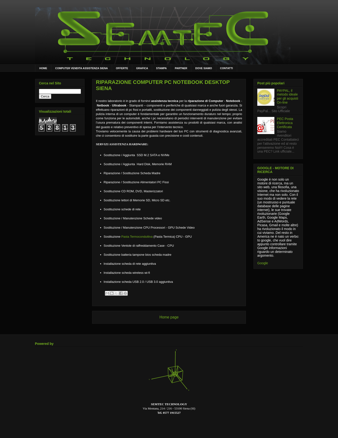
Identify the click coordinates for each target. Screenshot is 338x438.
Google (262, 263)
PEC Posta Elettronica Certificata (285, 123)
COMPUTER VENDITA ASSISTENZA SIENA (81, 68)
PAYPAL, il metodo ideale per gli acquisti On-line (287, 96)
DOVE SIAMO (203, 68)
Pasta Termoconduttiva (137, 236)
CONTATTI (226, 68)
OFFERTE (122, 68)
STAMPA (161, 68)
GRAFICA (142, 68)
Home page (169, 317)
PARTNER (181, 68)
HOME (43, 68)
